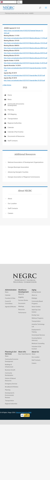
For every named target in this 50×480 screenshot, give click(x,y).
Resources (21, 309)
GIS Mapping (12, 114)
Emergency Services (11, 383)
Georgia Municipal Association (18, 167)
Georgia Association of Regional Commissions (24, 177)
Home (10, 95)
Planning (11, 110)
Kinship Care (35, 315)
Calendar (11, 127)
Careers (10, 213)
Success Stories (23, 300)
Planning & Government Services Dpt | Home (16, 13)
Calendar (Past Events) (15, 132)
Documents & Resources (16, 136)
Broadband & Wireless (11, 387)
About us (34, 295)
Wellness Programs (37, 318)
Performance (22, 312)
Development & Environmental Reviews (9, 395)
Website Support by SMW (23, 412)
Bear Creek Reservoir (24, 354)
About (10, 199)
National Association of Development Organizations (25, 162)
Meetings (21, 306)
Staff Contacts (13, 141)
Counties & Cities (10, 298)
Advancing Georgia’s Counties (18, 172)
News (10, 99)
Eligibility (21, 297)
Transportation (13, 119)
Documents (21, 303)
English (4, 2)
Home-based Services (38, 335)
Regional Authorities (15, 123)
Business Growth (10, 370)
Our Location (12, 203)
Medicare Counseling (38, 343)
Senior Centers (36, 306)
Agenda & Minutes (10, 306)
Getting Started (36, 292)
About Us (21, 294)
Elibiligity (34, 298)
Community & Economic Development (16, 104)
